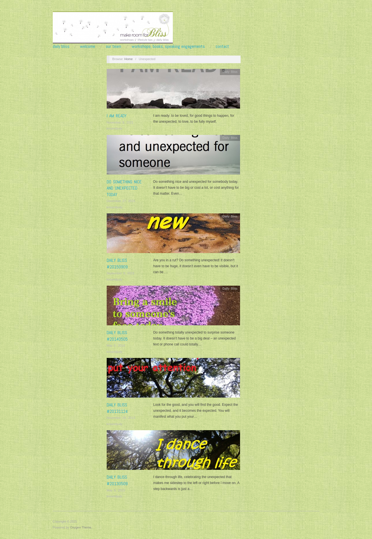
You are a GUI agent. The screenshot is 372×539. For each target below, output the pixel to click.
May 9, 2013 (116, 490)
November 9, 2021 (120, 122)
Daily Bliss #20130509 (117, 480)
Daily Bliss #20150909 (117, 263)
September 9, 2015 (120, 273)
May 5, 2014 (116, 345)
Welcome (87, 46)
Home (128, 59)
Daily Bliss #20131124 (117, 408)
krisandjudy (115, 128)
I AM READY (117, 116)
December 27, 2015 (121, 201)
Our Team (113, 46)
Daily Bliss (61, 46)
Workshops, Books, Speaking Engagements (168, 46)
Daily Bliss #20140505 (117, 336)
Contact (222, 46)
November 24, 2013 (121, 417)
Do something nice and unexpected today (124, 188)
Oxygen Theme (80, 527)
